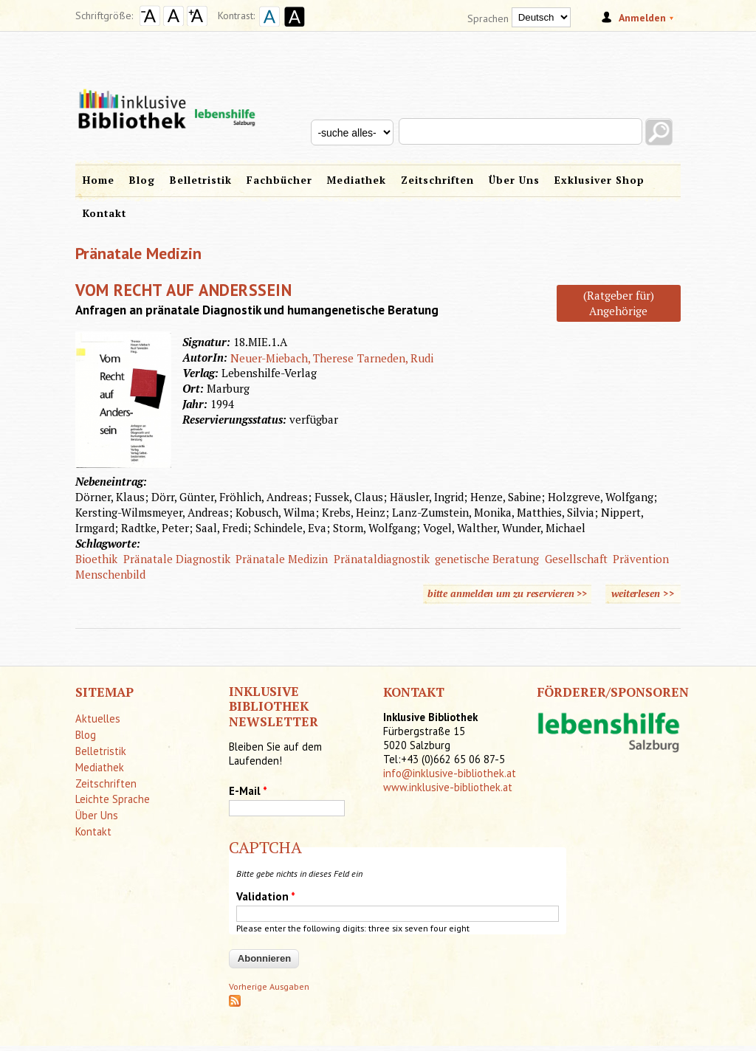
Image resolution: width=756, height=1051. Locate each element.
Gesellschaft (576, 558)
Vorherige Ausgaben (269, 986)
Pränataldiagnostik (382, 558)
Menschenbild (110, 574)
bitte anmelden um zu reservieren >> (507, 593)
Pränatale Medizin (282, 558)
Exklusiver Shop (599, 180)
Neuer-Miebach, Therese (292, 358)
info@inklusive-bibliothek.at (449, 773)
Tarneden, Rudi (395, 358)
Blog (142, 180)
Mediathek (356, 180)
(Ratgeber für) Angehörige (618, 303)
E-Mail (248, 791)
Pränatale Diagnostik (176, 558)
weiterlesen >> (646, 593)
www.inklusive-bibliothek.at (447, 787)
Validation (265, 896)
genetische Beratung (487, 558)
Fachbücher (279, 180)
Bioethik (96, 558)
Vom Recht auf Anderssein (183, 289)
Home (98, 180)
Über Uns (514, 180)
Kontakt (104, 213)
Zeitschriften (437, 180)
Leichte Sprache (112, 799)
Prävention (641, 558)
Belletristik (201, 180)
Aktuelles (97, 718)
